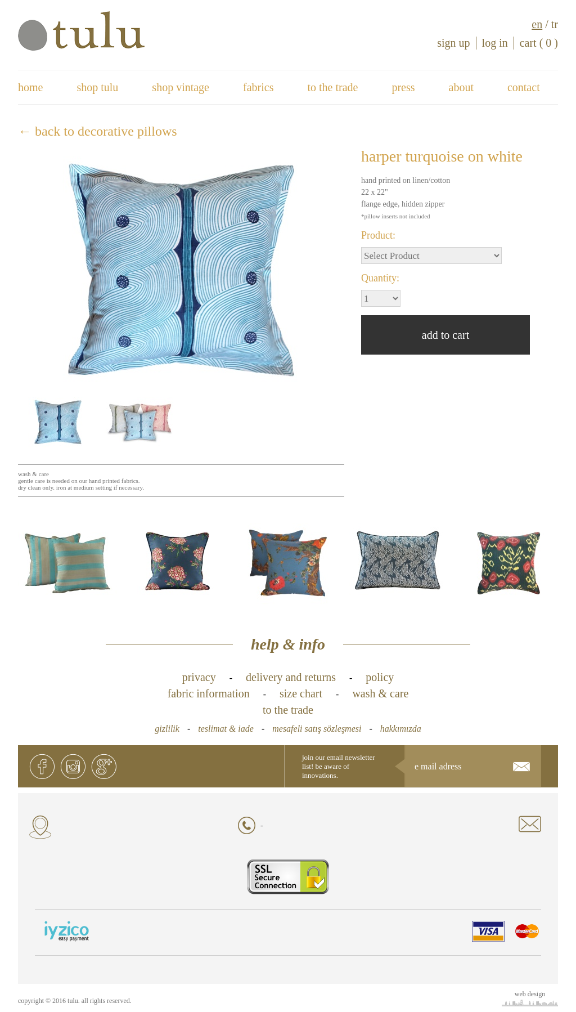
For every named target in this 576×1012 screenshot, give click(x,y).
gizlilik (167, 728)
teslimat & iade (226, 728)
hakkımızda (400, 728)
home (30, 87)
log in (495, 43)
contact (523, 87)
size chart (301, 693)
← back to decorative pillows (97, 131)
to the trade (332, 87)
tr (554, 24)
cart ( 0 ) (539, 43)
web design (530, 994)
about (461, 87)
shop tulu (97, 87)
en (537, 24)
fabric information (209, 693)
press (403, 87)
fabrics (258, 87)
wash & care (380, 693)
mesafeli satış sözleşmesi (316, 728)
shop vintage (180, 87)
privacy (199, 677)
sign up (453, 43)
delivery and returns (291, 677)
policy (380, 677)
